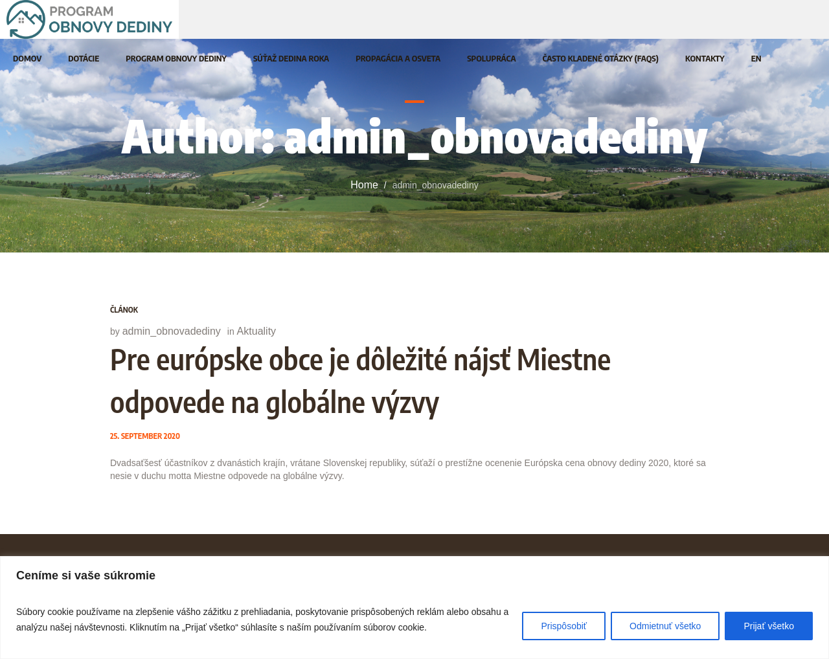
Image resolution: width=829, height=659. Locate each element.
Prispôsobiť (564, 626)
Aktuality (256, 331)
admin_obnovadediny (171, 331)
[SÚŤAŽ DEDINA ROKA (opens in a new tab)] (291, 58)
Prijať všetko (769, 626)
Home (364, 184)
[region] (414, 607)
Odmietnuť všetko (665, 626)
